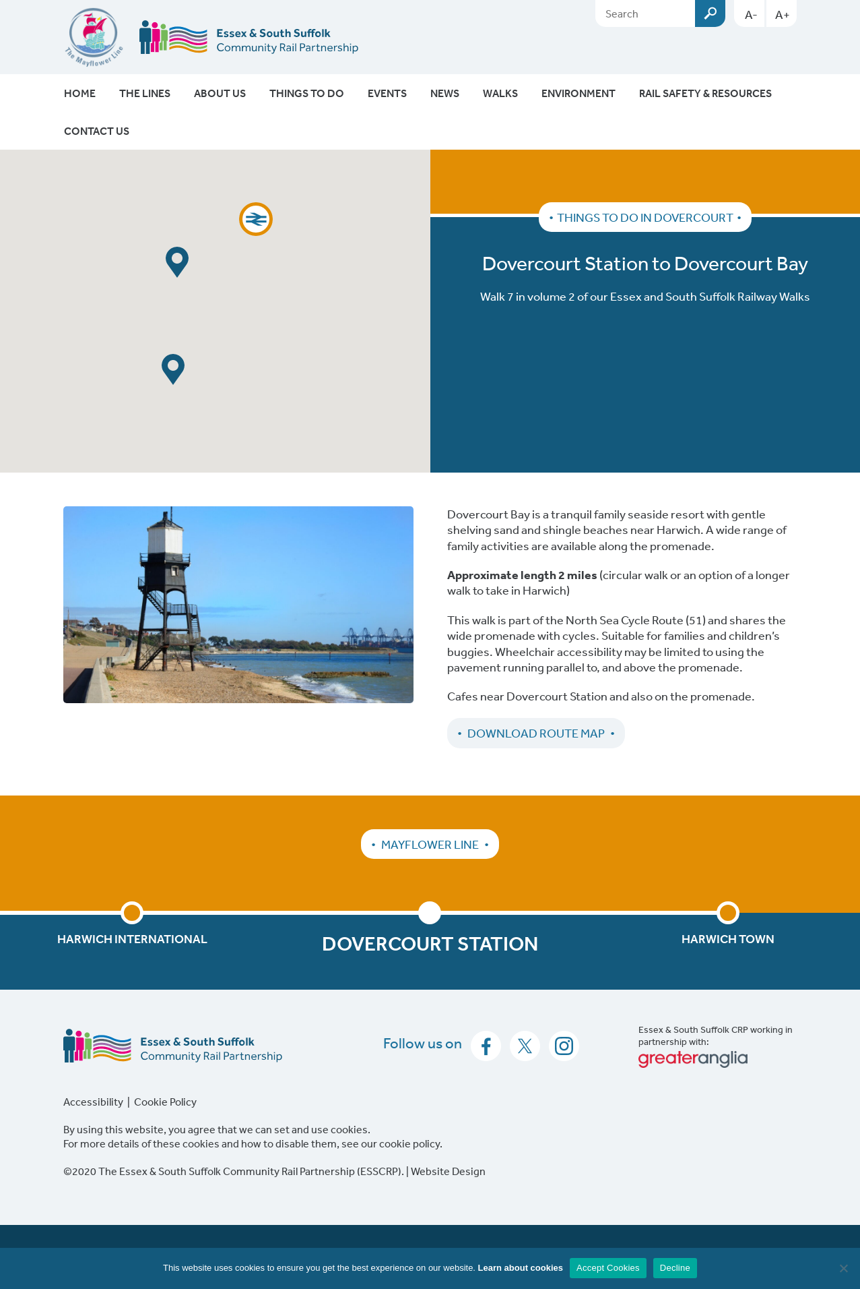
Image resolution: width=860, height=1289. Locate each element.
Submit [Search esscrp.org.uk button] (710, 13)
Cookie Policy (165, 1101)
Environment (578, 93)
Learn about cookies (520, 1268)
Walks (500, 93)
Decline (675, 1268)
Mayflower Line (430, 844)
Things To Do (306, 93)
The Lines (144, 93)
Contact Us (96, 131)
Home (80, 93)
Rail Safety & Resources (705, 93)
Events (387, 93)
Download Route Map (536, 732)
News (444, 93)
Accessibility (93, 1101)
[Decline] (843, 1268)
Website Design (448, 1171)
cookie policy (409, 1143)
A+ (782, 14)
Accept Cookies (608, 1268)
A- (751, 14)
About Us (220, 93)
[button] (256, 219)
